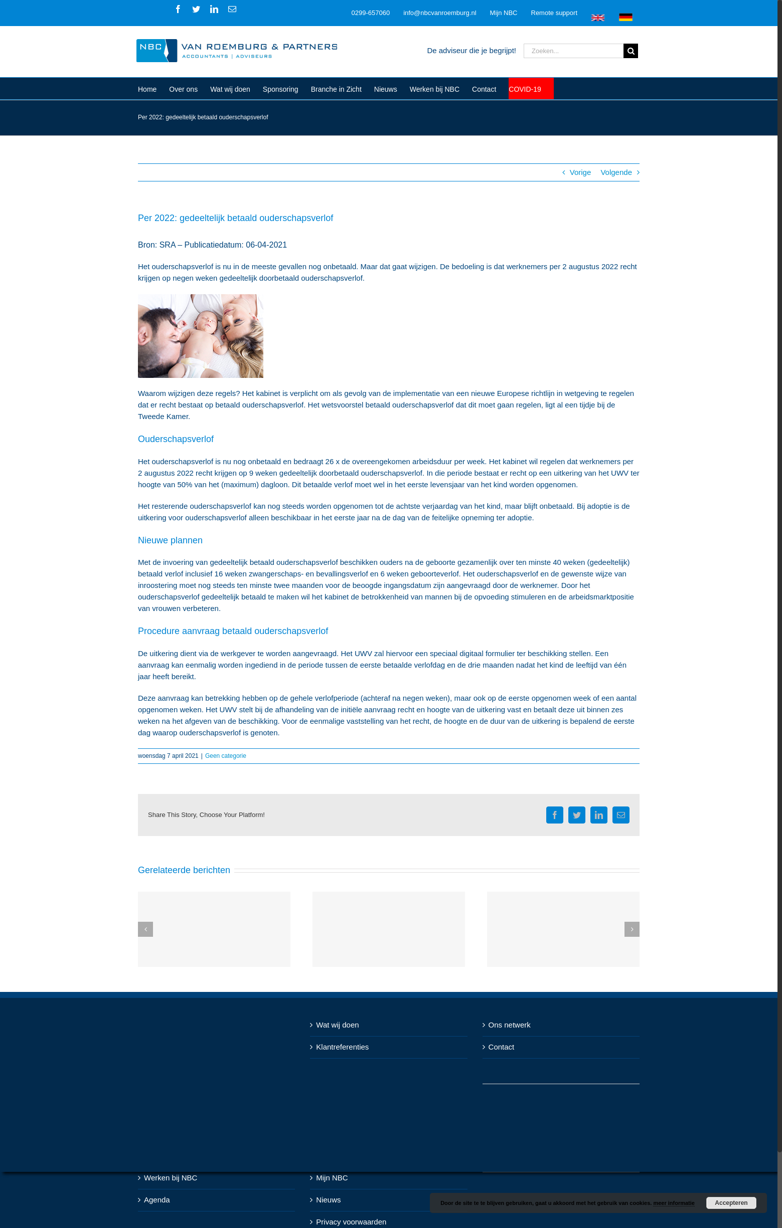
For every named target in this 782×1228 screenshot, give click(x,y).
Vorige (580, 172)
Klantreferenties (342, 1047)
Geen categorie (225, 755)
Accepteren (731, 1202)
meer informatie (674, 1203)
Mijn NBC (332, 1177)
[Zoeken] (630, 51)
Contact (502, 1047)
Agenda (157, 1199)
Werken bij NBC (170, 1177)
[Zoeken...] (573, 51)
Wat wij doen (337, 1024)
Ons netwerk (510, 1024)
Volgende (616, 172)
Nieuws (328, 1199)
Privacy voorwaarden (351, 1221)
